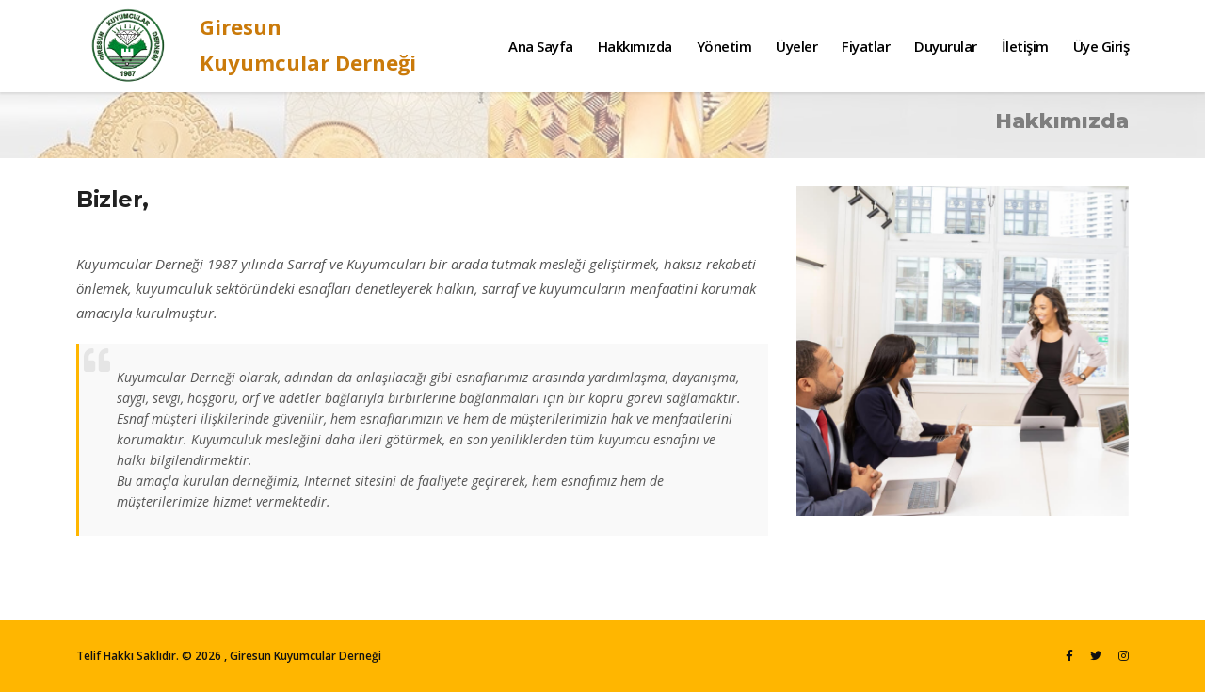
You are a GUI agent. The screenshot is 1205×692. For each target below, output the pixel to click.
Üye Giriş (1101, 46)
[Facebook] (1069, 656)
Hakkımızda (635, 46)
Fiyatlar (866, 46)
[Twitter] (1095, 656)
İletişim (1025, 46)
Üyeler (796, 46)
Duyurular (945, 46)
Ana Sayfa (540, 46)
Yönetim (724, 46)
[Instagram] (1123, 656)
